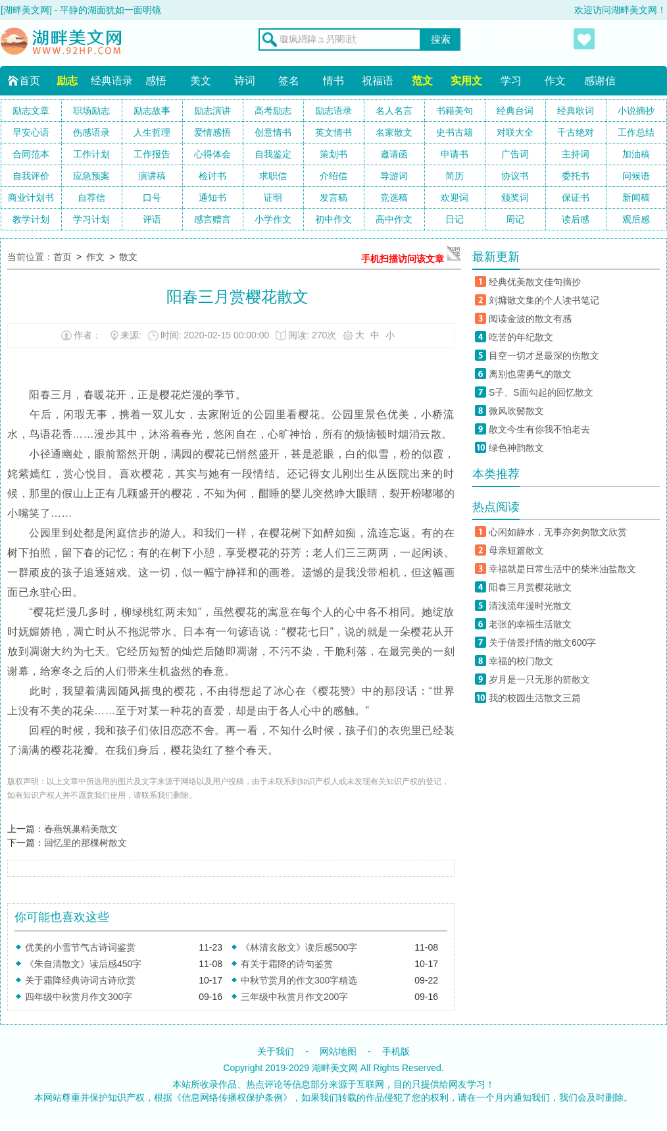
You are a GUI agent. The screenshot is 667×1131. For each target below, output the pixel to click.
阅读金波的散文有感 (530, 318)
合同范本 (30, 154)
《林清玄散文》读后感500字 (299, 947)
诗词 (244, 80)
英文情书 (333, 132)
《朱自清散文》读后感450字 (83, 964)
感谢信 (600, 80)
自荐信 (91, 197)
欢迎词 (454, 197)
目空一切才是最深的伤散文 (544, 355)
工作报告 (152, 154)
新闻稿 (636, 197)
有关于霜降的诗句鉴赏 (287, 964)
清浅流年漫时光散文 (530, 605)
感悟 (155, 80)
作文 (555, 80)
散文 (128, 256)
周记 (515, 219)
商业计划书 (31, 197)
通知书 (212, 197)
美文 (200, 80)
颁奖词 (515, 197)
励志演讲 (212, 110)
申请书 (454, 154)
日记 (454, 219)
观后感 (636, 219)
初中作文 (333, 219)
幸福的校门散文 (521, 661)
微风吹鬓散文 (516, 411)
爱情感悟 (212, 132)
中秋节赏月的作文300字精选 (299, 980)
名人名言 (394, 110)
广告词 (515, 154)
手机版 (396, 1051)
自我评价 (30, 176)
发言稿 (333, 197)
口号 (152, 197)
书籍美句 (454, 110)
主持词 (575, 154)
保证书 (575, 197)
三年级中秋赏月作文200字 (294, 996)
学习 (511, 80)
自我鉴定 (273, 154)
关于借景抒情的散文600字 (542, 642)
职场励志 (91, 110)
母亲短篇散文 (516, 550)
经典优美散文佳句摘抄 (535, 281)
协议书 (515, 176)
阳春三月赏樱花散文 (530, 587)
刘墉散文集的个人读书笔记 (544, 300)
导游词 (394, 176)
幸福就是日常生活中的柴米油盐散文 (562, 569)
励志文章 (30, 110)
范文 (422, 80)
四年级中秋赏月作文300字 (78, 996)
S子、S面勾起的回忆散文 (541, 392)
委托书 (575, 176)
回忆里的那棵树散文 (85, 842)
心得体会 (212, 154)
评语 (152, 219)
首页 (29, 80)
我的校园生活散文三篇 (535, 698)
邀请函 (394, 154)
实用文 (466, 80)
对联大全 (515, 132)
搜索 (441, 39)
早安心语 (30, 132)
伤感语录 (91, 132)
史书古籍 (454, 132)
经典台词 (515, 110)
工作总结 (636, 132)
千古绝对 (575, 132)
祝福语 (377, 80)
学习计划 (91, 219)
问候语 (636, 176)
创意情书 (273, 132)
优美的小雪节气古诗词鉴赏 (80, 947)
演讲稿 (152, 176)
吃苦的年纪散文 (521, 337)
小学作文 (273, 219)
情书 (333, 80)
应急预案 (91, 176)
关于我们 (275, 1051)
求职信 (273, 176)
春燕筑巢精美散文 (81, 829)
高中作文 (394, 219)
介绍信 (333, 176)
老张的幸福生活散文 (530, 624)
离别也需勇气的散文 (530, 374)
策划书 (333, 154)
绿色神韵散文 (516, 447)
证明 (273, 197)
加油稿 (636, 154)
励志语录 (333, 110)
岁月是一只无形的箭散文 (539, 679)
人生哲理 (152, 132)
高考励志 (273, 110)
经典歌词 (575, 110)
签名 (288, 80)
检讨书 (212, 176)
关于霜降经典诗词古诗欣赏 (80, 980)
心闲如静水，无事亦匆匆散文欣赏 (558, 532)
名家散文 (394, 132)
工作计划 (91, 154)
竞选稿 (394, 197)
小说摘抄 (636, 110)
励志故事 (152, 110)
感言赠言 (212, 219)
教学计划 (30, 219)
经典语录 (112, 80)
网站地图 (338, 1051)
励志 (67, 80)
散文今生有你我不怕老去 (539, 429)
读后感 (575, 219)
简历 (454, 176)
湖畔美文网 (335, 1068)
